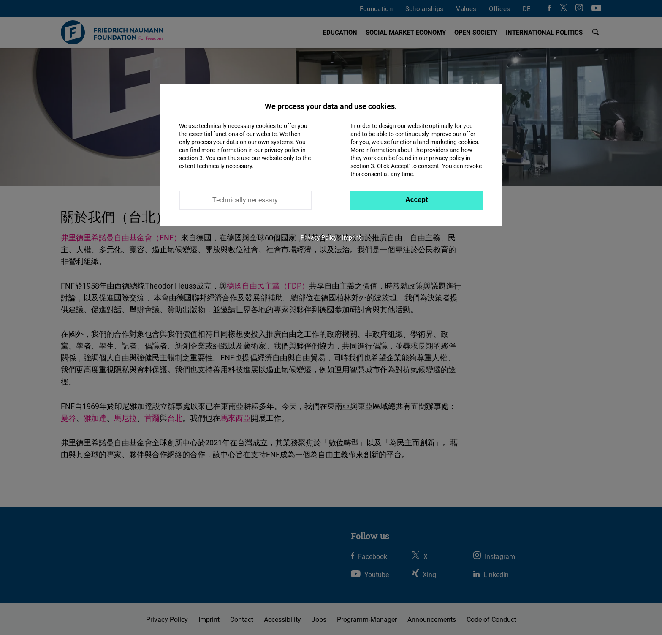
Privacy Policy (319, 237)
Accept (416, 199)
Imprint (351, 237)
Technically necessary (245, 199)
